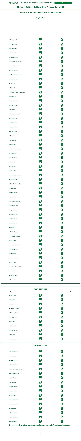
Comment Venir (42, 2)
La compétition (24, 2)
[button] (10, 27)
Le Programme (35, 2)
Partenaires (49, 2)
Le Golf (29, 2)
